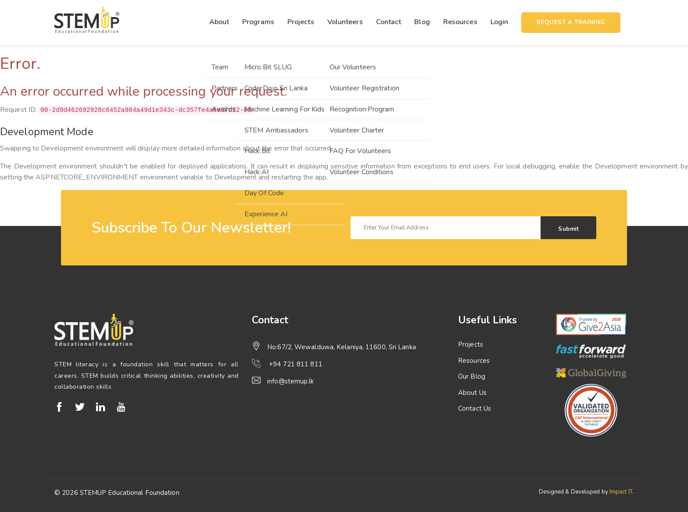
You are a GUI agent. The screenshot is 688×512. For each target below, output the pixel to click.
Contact (388, 22)
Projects (300, 22)
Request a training (571, 22)
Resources (460, 22)
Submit (568, 229)
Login (500, 22)
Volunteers (345, 22)
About (219, 22)
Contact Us (474, 408)
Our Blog (471, 376)
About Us (472, 392)
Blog (422, 22)
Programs (258, 22)
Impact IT (620, 492)
